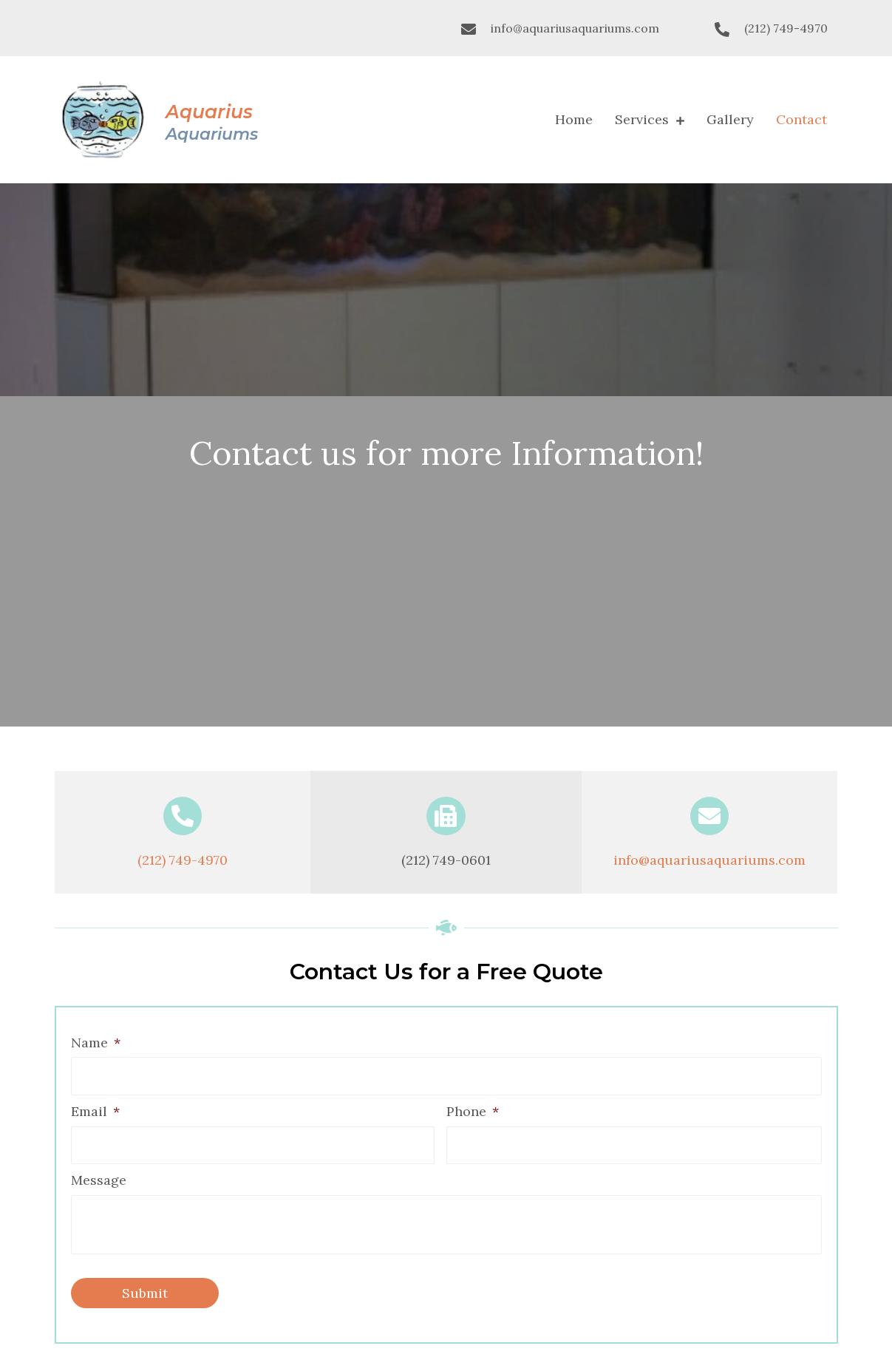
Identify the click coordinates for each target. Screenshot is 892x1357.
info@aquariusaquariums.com (575, 28)
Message (98, 1179)
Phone (472, 1111)
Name (95, 1042)
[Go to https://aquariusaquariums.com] (157, 120)
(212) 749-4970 (786, 28)
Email (95, 1111)
